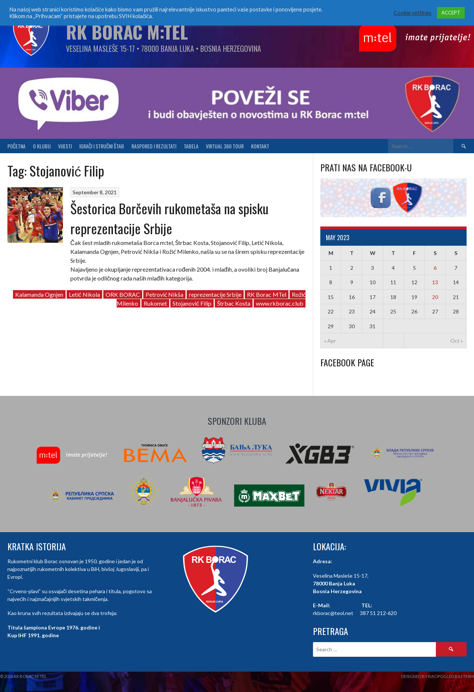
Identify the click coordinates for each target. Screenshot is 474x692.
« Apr (330, 340)
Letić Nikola (84, 294)
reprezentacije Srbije (215, 294)
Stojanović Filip (192, 303)
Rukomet (155, 303)
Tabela (191, 146)
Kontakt (260, 146)
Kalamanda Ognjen (39, 294)
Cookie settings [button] (412, 13)
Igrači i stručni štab (101, 146)
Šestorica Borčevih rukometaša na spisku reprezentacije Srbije (169, 218)
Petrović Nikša (164, 294)
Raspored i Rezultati (153, 146)
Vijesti (65, 146)
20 (435, 297)
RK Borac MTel (266, 294)
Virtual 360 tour (225, 146)
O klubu (42, 146)
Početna (16, 146)
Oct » (456, 340)
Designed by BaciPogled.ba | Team (437, 676)
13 (435, 282)
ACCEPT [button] (450, 13)
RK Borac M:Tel (127, 32)
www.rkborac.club (279, 303)
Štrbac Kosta (233, 303)
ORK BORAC (123, 294)
